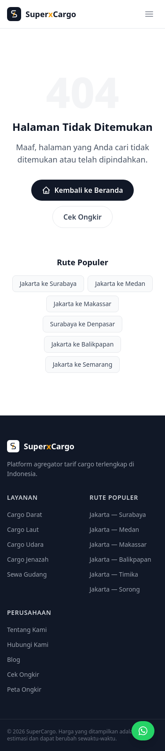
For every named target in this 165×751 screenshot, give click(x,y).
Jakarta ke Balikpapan (82, 344)
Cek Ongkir (82, 217)
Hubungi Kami (27, 644)
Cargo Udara (25, 544)
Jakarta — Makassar (118, 544)
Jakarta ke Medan (120, 283)
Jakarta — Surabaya (118, 514)
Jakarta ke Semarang (83, 364)
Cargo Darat (24, 514)
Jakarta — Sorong (115, 589)
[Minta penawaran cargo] (143, 730)
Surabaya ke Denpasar (82, 324)
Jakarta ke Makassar (82, 304)
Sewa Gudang (27, 574)
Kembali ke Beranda (82, 190)
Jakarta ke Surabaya (48, 283)
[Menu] (149, 14)
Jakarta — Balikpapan (120, 559)
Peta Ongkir (24, 689)
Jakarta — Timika (114, 574)
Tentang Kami (27, 629)
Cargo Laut (23, 529)
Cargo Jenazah (27, 559)
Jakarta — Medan (114, 529)
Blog (13, 659)
